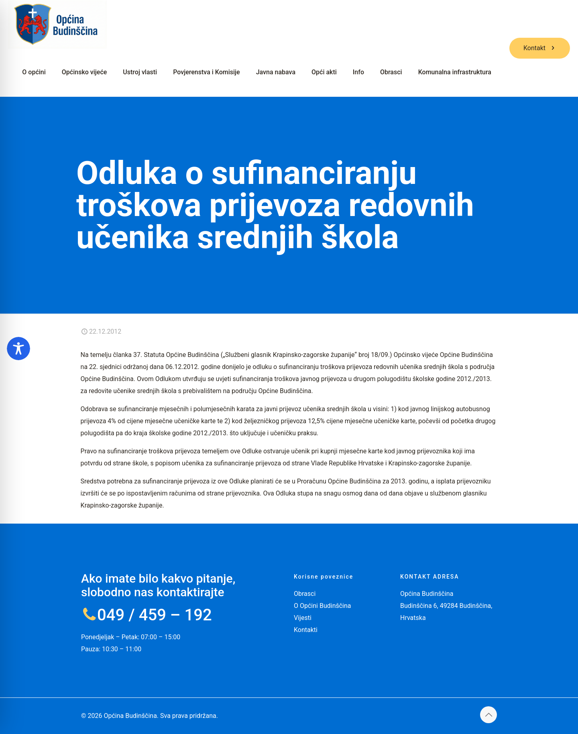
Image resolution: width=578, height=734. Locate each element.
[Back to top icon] (488, 714)
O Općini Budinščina (322, 606)
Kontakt (539, 48)
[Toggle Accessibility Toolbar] (18, 348)
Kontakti (305, 630)
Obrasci (304, 593)
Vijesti (302, 618)
